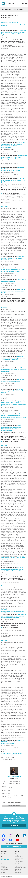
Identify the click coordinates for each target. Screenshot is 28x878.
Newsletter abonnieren (14, 846)
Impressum (18, 870)
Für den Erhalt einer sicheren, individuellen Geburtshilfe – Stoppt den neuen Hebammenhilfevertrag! (13, 32)
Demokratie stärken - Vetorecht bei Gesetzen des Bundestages (12, 258)
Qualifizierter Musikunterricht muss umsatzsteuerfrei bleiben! (13, 291)
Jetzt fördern (14, 825)
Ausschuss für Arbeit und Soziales (9, 22)
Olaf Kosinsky (18, 776)
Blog (2, 856)
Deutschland (5, 17)
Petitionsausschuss (6, 24)
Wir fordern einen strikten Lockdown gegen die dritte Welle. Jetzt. (13, 557)
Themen (3, 870)
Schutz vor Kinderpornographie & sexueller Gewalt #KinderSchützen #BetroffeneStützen (12, 569)
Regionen (3, 872)
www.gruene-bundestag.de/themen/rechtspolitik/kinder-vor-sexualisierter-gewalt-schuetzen (12, 611)
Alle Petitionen (4, 867)
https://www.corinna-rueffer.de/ (15, 800)
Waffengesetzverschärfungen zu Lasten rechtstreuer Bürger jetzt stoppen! (12, 270)
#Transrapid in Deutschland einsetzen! (13, 280)
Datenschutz (18, 869)
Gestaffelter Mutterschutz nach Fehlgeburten (12, 380)
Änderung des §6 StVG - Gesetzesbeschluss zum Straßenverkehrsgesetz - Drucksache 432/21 (13, 415)
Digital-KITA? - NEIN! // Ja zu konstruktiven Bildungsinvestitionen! (13, 741)
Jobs (2, 855)
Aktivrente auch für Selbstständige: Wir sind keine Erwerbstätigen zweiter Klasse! (14, 157)
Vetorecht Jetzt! (19, 861)
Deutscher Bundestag (9, 15)
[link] (26, 3)
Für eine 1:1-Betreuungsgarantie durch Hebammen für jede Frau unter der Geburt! (13, 180)
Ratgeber (3, 866)
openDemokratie (19, 856)
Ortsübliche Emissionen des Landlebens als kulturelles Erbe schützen (13, 369)
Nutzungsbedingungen (20, 867)
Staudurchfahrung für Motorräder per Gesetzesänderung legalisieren (12, 754)
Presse (2, 858)
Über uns (3, 853)
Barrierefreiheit (18, 872)
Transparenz (18, 866)
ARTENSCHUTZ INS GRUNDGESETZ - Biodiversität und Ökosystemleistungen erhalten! (14, 616)
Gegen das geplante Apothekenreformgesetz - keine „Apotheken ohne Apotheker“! (13, 358)
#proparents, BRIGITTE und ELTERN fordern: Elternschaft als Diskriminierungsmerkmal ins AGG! (13, 403)
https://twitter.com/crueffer (14, 802)
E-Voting (17, 859)
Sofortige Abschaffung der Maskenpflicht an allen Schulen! (12, 391)
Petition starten (5, 869)
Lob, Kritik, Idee (5, 859)
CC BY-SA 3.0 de (11, 776)
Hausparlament (19, 858)
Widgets (17, 855)
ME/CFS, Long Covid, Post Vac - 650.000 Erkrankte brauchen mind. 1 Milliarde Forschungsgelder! (13, 145)
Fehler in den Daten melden (14, 805)
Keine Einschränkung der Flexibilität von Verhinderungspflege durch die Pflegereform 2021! (11, 428)
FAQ (16, 853)
